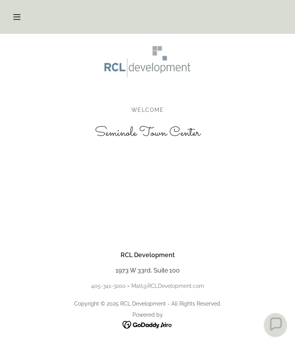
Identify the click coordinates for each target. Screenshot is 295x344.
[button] (17, 17)
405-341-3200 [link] (108, 286)
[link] (147, 61)
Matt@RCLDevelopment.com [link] (167, 286)
